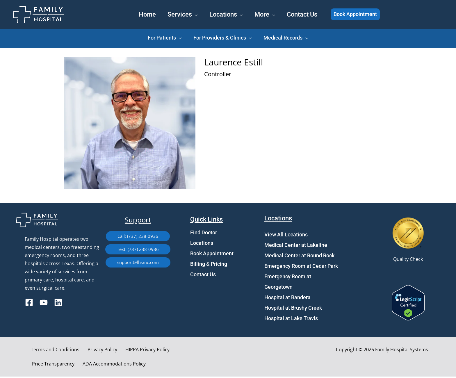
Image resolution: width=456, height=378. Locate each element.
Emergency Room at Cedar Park (301, 267)
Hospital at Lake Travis (291, 320)
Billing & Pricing (208, 265)
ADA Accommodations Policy (62, 365)
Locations (201, 244)
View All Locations (286, 236)
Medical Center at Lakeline (295, 246)
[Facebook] (29, 304)
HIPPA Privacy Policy (138, 351)
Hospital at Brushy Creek (293, 309)
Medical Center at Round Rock (299, 257)
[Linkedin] (58, 304)
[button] (371, 14)
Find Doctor (203, 234)
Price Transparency (186, 351)
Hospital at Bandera (287, 299)
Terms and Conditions (52, 351)
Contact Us (203, 276)
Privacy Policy (96, 351)
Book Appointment (212, 255)
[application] (186, 14)
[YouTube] (44, 304)
